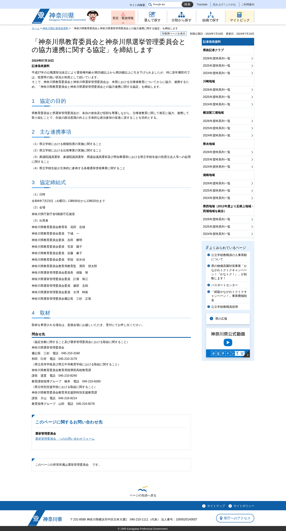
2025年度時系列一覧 (216, 65)
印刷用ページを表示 (173, 33)
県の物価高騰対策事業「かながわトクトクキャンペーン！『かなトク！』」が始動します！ (229, 272)
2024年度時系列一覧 (216, 73)
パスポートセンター (224, 285)
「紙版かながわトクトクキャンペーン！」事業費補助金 (229, 296)
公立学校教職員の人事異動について (229, 257)
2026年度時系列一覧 (216, 58)
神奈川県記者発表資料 (55, 28)
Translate (202, 4)
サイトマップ (216, 505)
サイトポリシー (244, 505)
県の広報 (221, 318)
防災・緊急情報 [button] (123, 18)
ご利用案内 (247, 4)
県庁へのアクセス (237, 518)
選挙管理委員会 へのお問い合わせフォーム (65, 438)
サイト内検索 (137, 5)
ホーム (36, 28)
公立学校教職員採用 (224, 306)
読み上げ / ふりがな (224, 4)
